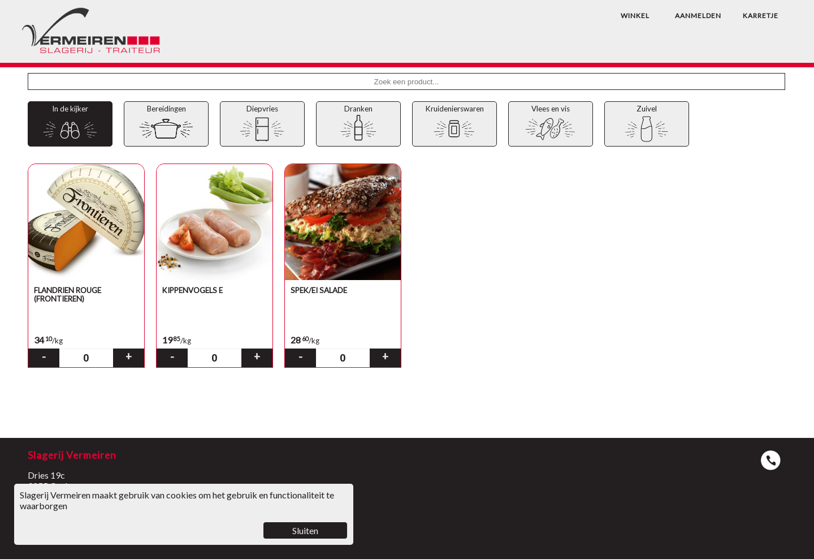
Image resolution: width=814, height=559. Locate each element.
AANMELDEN (698, 15)
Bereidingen (166, 124)
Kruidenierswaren (454, 124)
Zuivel (646, 124)
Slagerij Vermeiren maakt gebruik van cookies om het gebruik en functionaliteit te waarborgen (184, 514)
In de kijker (70, 124)
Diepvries (262, 124)
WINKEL (635, 15)
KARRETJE (760, 15)
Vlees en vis (550, 124)
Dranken (358, 124)
